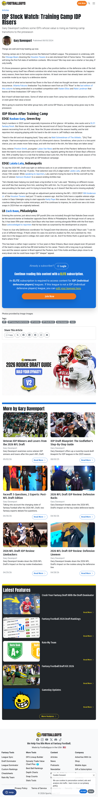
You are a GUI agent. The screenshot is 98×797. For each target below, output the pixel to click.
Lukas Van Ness (45, 149)
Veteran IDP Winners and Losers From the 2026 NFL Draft (22, 442)
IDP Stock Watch (48, 322)
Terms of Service (39, 788)
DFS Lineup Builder (34, 757)
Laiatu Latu (17, 163)
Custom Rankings (9, 769)
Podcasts (55, 765)
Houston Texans (38, 57)
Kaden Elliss (63, 88)
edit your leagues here (68, 288)
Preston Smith (20, 149)
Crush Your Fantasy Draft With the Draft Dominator (68, 595)
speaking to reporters (34, 174)
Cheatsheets (7, 773)
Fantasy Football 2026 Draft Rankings (61, 618)
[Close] (93, 775)
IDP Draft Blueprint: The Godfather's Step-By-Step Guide (72, 442)
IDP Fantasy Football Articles (18, 322)
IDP (4, 322)
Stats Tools (31, 780)
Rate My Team (49, 642)
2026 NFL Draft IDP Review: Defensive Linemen (67, 552)
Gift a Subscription (83, 769)
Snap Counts (32, 776)
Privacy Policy (21, 788)
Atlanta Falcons (20, 85)
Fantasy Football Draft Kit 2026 (58, 666)
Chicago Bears (12, 57)
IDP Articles (35, 322)
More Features (49, 716)
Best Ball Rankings (34, 768)
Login (61, 266)
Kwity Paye (50, 199)
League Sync (7, 757)
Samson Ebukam (23, 177)
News (53, 761)
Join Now (82, 3)
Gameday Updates (51, 689)
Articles (5, 10)
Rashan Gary (18, 119)
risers (73, 322)
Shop (77, 761)
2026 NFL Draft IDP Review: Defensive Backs (67, 496)
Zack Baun (13, 211)
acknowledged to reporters (19, 224)
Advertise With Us (83, 757)
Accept (83, 791)
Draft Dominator (9, 761)
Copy (9, 335)
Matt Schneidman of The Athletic (66, 137)
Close (91, 791)
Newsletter (55, 769)
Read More (40, 460)
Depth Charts (32, 772)
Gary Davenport (23, 40)
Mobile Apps (80, 765)
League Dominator (10, 765)
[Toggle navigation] (93, 3)
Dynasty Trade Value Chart (35, 763)
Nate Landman (80, 88)
